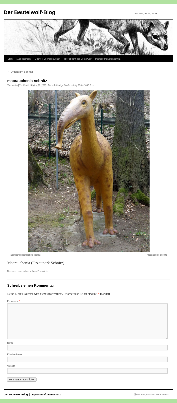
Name (10, 343)
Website (11, 366)
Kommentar (13, 301)
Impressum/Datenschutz (107, 58)
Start (10, 58)
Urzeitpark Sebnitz (20, 71)
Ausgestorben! (23, 58)
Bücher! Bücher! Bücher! (48, 58)
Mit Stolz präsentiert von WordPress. (153, 394)
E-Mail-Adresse (14, 354)
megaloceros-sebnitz (157, 255)
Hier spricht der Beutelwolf (78, 58)
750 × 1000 (83, 85)
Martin (15, 85)
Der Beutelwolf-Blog (29, 12)
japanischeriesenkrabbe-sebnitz (25, 255)
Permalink (42, 271)
